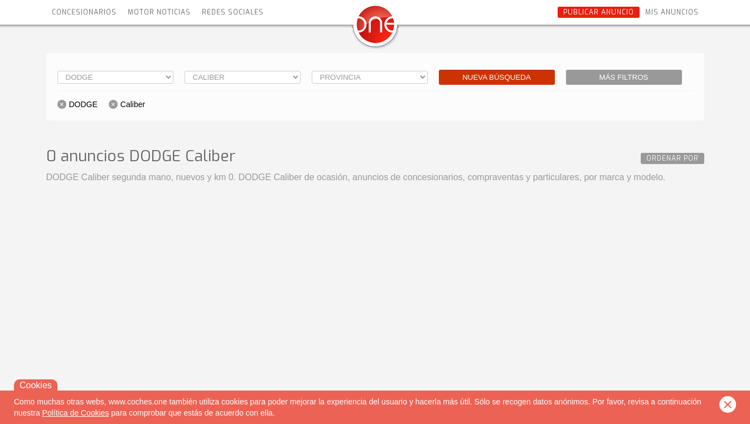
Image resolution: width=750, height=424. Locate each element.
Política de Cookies (75, 412)
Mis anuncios (672, 12)
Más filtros (624, 77)
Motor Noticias (159, 12)
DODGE (83, 104)
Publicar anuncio (598, 12)
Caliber (132, 104)
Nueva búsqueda (496, 77)
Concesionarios (84, 12)
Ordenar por (672, 158)
